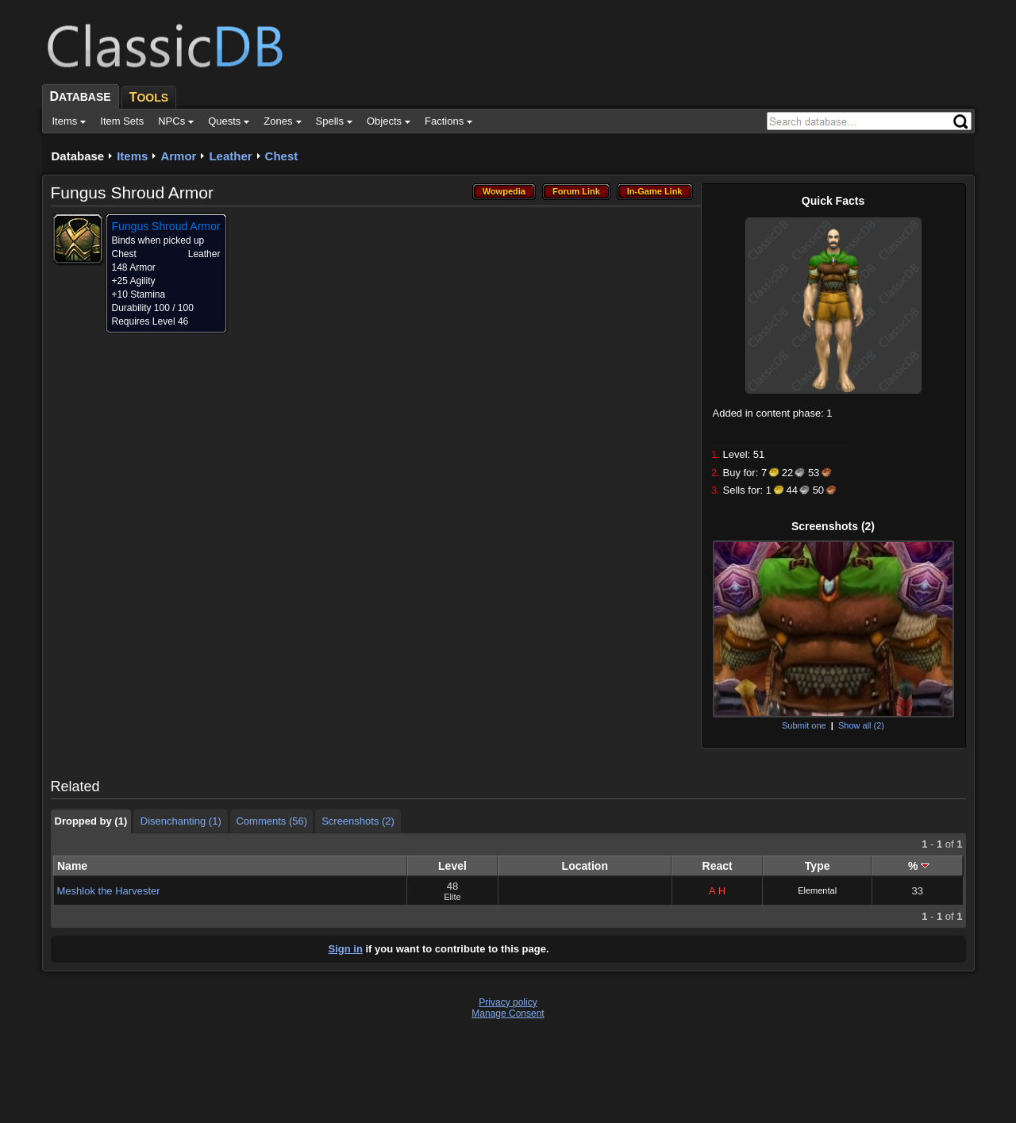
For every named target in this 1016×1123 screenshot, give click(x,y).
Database (78, 156)
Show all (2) (861, 725)
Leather (230, 156)
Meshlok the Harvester (108, 891)
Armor (178, 156)
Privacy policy (508, 1002)
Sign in (346, 949)
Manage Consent (507, 1013)
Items (132, 156)
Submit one (804, 725)
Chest (281, 156)
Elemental (817, 890)
